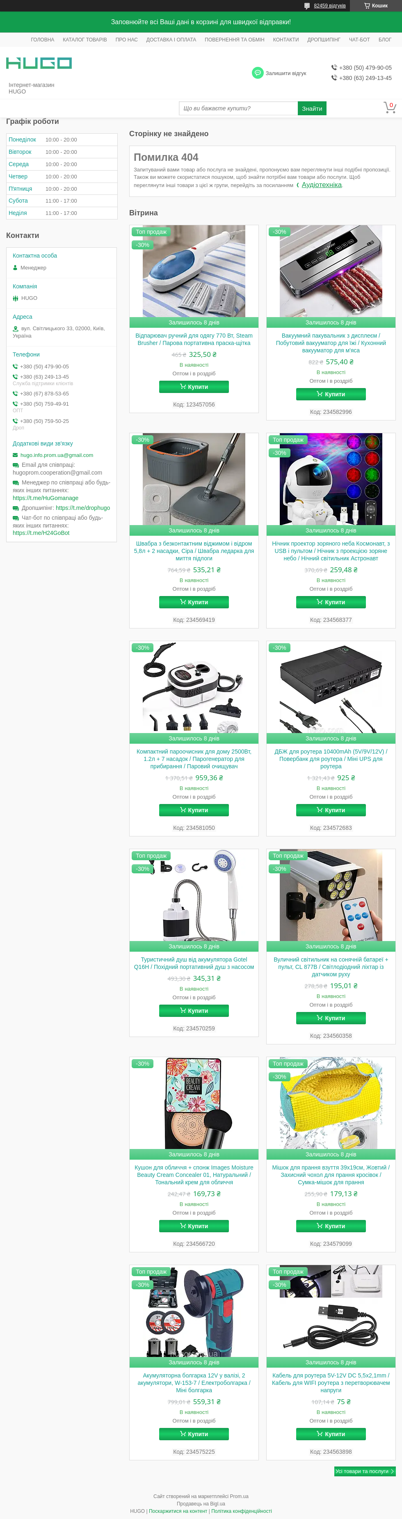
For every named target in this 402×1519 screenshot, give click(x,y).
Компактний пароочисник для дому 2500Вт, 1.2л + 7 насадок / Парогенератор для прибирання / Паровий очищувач (194, 759)
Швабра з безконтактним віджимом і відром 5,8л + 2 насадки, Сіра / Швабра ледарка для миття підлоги (194, 551)
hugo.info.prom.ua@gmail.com (57, 455)
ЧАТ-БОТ (359, 40)
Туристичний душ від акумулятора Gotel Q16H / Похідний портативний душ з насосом (194, 963)
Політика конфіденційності (241, 1511)
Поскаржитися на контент (178, 1511)
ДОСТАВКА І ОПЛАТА (171, 40)
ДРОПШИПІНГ (324, 40)
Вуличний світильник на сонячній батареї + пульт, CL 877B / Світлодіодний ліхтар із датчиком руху (331, 967)
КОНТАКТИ (286, 40)
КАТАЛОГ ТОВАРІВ (85, 40)
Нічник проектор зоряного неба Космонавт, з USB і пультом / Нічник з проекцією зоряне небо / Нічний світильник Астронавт (331, 551)
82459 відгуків (330, 6)
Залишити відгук (286, 73)
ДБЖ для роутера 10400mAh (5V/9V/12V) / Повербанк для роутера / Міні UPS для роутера (330, 759)
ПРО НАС (127, 40)
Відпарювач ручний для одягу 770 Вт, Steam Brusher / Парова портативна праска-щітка (194, 339)
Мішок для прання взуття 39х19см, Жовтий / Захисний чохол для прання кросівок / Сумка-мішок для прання (331, 1175)
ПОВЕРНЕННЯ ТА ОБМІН (234, 40)
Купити (198, 387)
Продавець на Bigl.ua (201, 1504)
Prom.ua (239, 1496)
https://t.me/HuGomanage (45, 498)
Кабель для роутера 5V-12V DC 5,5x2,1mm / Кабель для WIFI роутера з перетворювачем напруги (331, 1382)
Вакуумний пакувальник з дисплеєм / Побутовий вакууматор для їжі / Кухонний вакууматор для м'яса (331, 343)
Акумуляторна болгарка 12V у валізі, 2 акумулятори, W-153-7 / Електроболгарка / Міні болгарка (193, 1382)
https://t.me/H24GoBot (41, 533)
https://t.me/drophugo (83, 508)
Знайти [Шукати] (312, 108)
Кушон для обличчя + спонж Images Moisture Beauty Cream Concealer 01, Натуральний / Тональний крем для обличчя (194, 1175)
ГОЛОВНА (42, 40)
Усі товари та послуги (362, 1471)
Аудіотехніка (322, 185)
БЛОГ (385, 40)
